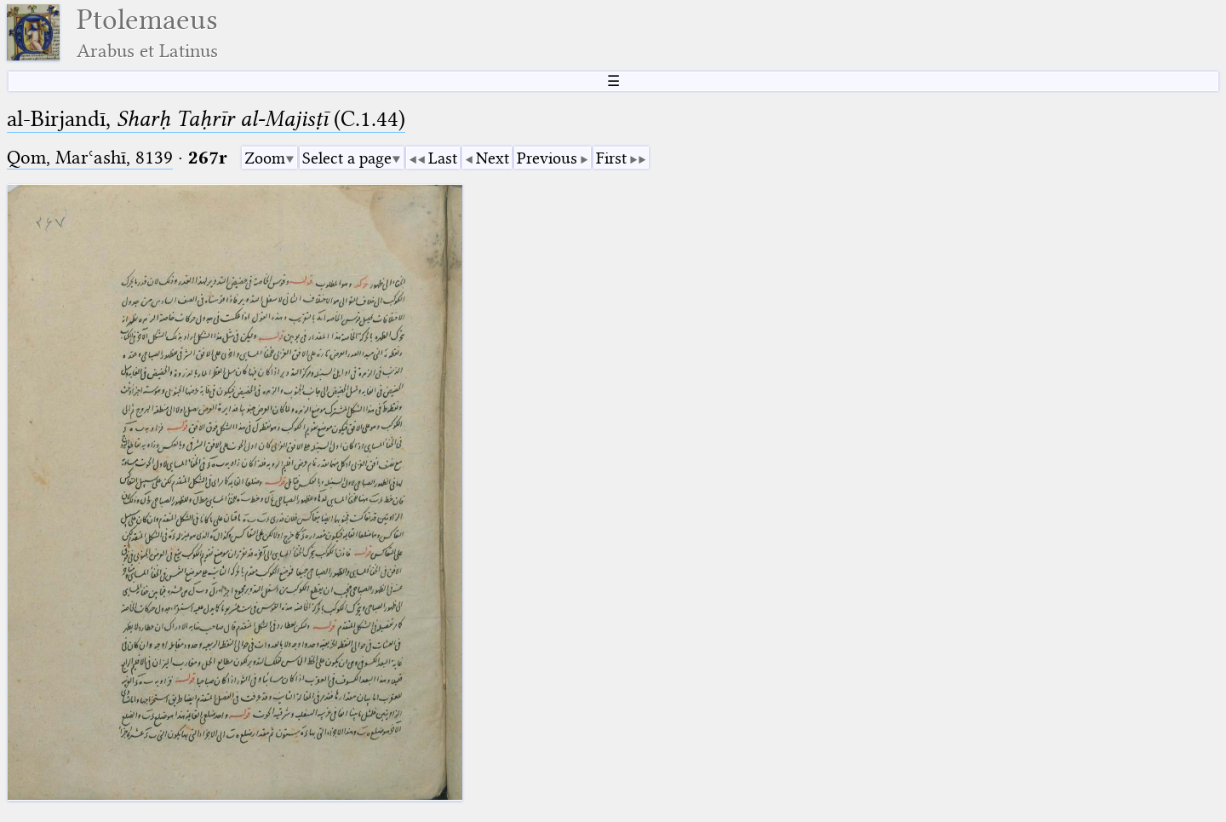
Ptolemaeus (147, 32)
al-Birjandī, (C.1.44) (206, 119)
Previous (547, 158)
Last (442, 158)
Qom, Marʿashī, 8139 (90, 157)
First (611, 158)
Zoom (264, 158)
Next (492, 158)
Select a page (347, 158)
